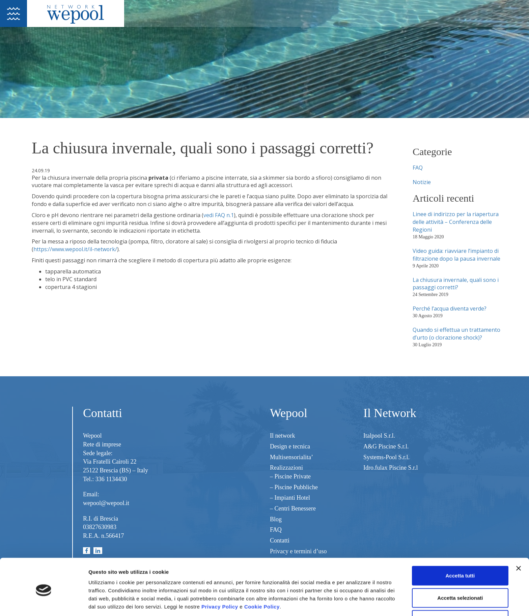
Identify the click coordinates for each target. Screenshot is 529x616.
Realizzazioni (286, 467)
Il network (282, 435)
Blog (276, 519)
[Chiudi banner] (518, 542)
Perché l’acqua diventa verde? (449, 308)
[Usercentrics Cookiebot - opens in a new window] (43, 603)
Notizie (422, 182)
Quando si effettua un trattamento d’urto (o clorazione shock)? (456, 333)
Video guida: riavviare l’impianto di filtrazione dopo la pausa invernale (456, 254)
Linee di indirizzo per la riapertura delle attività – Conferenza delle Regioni (456, 221)
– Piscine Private (290, 476)
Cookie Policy (262, 581)
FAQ (418, 167)
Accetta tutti (460, 550)
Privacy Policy (219, 581)
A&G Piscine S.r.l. (386, 446)
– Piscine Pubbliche (294, 487)
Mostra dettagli (355, 603)
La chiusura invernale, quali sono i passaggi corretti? (456, 283)
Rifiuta (460, 594)
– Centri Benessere (293, 508)
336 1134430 (111, 479)
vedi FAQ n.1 (218, 215)
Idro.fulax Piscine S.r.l (390, 467)
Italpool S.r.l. (379, 435)
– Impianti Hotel (290, 497)
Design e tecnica (290, 446)
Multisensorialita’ (291, 457)
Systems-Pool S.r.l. (386, 457)
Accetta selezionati (460, 572)
